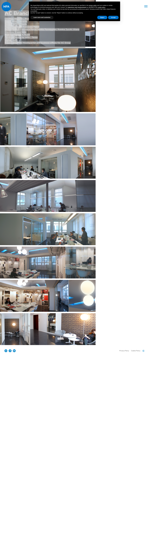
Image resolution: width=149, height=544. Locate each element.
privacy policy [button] (93, 5)
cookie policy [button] (101, 7)
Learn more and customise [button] (41, 17)
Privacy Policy (123, 538)
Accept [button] (113, 17)
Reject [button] (102, 17)
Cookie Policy (134, 538)
